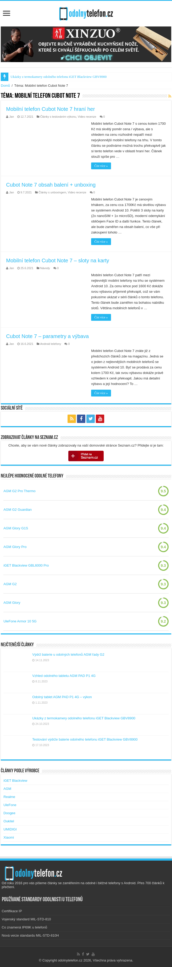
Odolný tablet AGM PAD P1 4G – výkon (62, 697)
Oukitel (8, 821)
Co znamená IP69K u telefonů (24, 927)
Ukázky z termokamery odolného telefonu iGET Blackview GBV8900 (58, 77)
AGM (7, 789)
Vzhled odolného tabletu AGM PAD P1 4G (64, 676)
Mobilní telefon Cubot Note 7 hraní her (50, 109)
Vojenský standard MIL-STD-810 (26, 919)
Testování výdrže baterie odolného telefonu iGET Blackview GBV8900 (84, 739)
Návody (45, 268)
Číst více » (101, 166)
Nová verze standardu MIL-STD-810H (30, 935)
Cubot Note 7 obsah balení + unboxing (51, 185)
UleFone (9, 805)
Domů (5, 86)
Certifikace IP (12, 911)
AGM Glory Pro (14, 547)
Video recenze (87, 116)
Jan (11, 116)
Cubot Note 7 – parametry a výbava (47, 336)
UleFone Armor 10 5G (19, 621)
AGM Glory (11, 603)
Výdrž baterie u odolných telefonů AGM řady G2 (68, 654)
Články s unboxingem (52, 192)
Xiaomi (8, 837)
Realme (9, 797)
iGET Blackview (15, 781)
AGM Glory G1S (15, 528)
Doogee (9, 813)
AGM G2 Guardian (17, 510)
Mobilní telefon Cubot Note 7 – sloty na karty (57, 260)
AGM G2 (10, 584)
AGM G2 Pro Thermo (19, 491)
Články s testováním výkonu (58, 116)
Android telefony (50, 343)
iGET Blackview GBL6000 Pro (26, 565)
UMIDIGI (10, 829)
